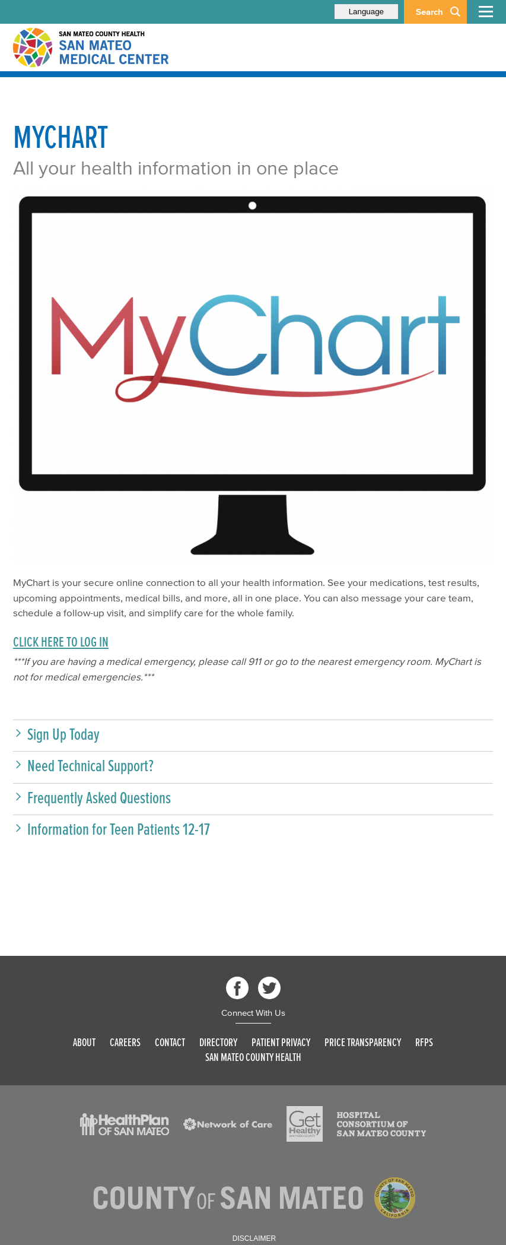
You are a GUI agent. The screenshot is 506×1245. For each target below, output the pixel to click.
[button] (253, 734)
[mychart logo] (253, 377)
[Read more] (124, 1124)
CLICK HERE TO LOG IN (61, 642)
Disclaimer (254, 1238)
